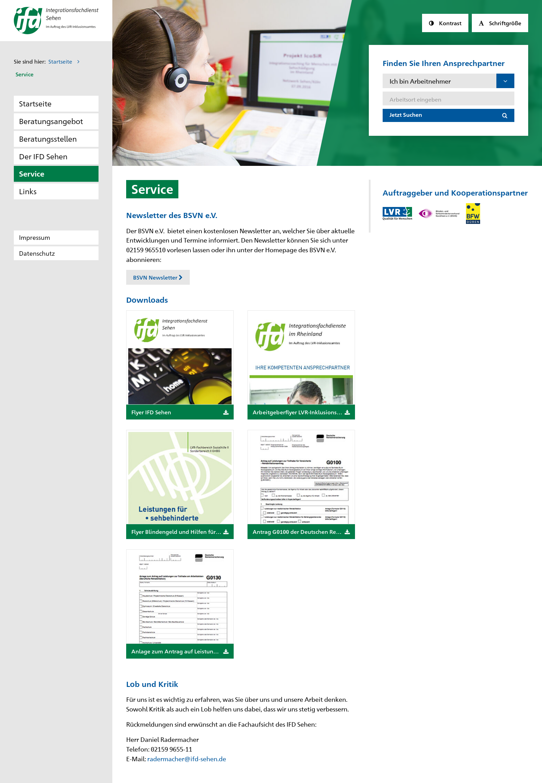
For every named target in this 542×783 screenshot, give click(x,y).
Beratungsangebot (51, 121)
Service (31, 173)
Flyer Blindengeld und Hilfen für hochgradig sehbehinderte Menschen (182, 531)
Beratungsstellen (48, 138)
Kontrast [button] (448, 23)
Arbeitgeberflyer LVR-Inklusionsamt (301, 412)
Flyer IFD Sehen (179, 412)
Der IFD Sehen (43, 156)
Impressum (34, 237)
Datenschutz (37, 253)
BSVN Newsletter (158, 277)
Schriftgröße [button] (503, 23)
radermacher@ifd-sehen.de (186, 758)
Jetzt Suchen (406, 114)
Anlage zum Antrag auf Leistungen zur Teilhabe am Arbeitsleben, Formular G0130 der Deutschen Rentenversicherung (182, 651)
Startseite (60, 61)
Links (28, 191)
